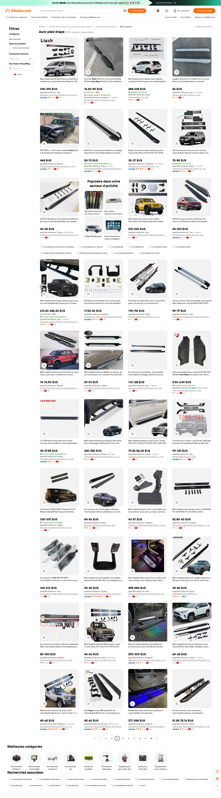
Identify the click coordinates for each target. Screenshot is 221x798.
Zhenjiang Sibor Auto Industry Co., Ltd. (145, 388)
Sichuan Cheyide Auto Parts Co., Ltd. (56, 527)
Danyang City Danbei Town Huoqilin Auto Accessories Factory (103, 317)
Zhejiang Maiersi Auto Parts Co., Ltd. (144, 317)
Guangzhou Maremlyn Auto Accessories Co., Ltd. (103, 168)
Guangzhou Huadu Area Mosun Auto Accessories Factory (103, 726)
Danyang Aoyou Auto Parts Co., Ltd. (187, 235)
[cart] (167, 11)
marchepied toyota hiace (20, 779)
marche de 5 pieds (98, 779)
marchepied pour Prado (95, 785)
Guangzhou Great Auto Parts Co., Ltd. (56, 726)
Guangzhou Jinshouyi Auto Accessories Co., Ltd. (103, 594)
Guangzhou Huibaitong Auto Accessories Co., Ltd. (147, 726)
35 (151, 738)
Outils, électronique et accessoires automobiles (70, 26)
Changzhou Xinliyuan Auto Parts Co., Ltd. (145, 457)
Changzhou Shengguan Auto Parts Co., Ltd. (147, 525)
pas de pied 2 (53, 785)
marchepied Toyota (158, 247)
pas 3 (141, 785)
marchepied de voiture (123, 253)
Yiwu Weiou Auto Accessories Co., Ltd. (57, 459)
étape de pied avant (75, 779)
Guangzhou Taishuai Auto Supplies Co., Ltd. (191, 525)
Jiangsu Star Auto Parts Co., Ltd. (186, 95)
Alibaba (42, 26)
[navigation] (21, 383)
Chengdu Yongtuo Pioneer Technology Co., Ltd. (59, 322)
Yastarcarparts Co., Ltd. (138, 97)
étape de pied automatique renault (56, 253)
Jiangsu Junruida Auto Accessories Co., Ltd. (59, 235)
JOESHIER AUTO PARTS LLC (184, 594)
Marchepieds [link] (126, 26)
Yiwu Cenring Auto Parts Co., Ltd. (186, 390)
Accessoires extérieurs (106, 26)
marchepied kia (115, 247)
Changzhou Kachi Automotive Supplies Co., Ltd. (191, 660)
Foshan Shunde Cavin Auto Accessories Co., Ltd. (59, 388)
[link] (217, 771)
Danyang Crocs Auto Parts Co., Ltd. (143, 166)
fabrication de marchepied (196, 779)
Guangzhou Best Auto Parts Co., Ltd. (100, 660)
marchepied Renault (144, 779)
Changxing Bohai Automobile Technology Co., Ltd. (147, 235)
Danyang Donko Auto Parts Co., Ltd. (99, 525)
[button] (124, 10)
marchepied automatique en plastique (57, 247)
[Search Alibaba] (80, 10)
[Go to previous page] (94, 738)
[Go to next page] (156, 738)
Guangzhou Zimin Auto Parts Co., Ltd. (56, 660)
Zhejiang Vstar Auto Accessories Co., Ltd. (146, 594)
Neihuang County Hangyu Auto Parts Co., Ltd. (147, 660)
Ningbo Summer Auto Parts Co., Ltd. (99, 100)
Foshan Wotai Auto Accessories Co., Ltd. (102, 457)
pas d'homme (16, 785)
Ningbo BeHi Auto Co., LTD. (184, 457)
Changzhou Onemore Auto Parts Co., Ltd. (102, 388)
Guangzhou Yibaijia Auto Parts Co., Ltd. (189, 168)
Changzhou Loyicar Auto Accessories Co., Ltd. (191, 317)
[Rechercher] (137, 10)
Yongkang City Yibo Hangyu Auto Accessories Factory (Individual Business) (59, 594)
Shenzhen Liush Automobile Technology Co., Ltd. (59, 95)
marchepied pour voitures (91, 247)
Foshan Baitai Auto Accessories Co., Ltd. (57, 166)
